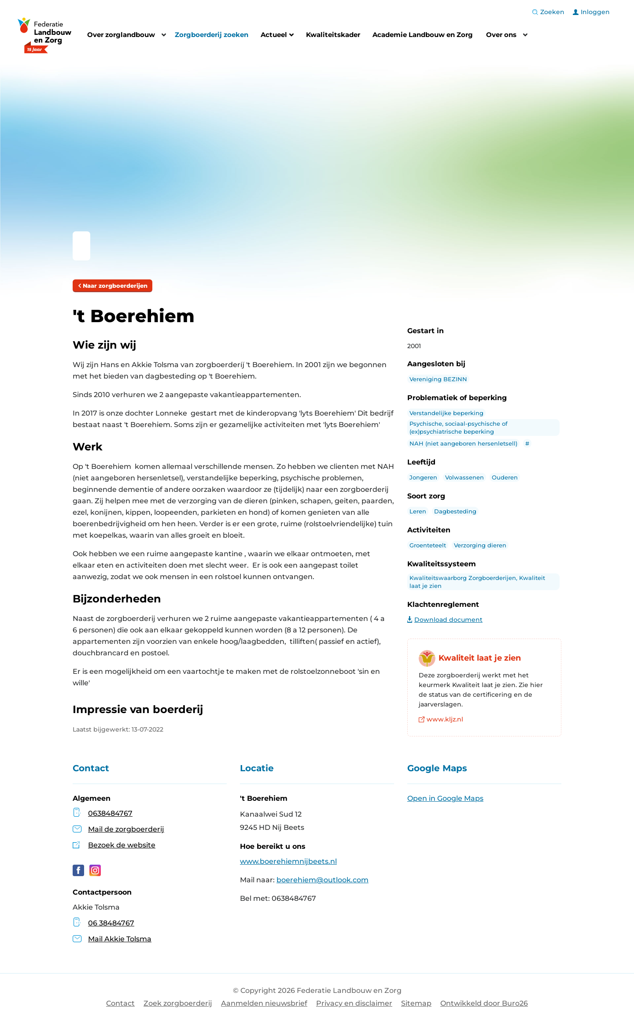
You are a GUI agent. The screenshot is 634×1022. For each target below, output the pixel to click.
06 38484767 (103, 923)
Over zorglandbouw (121, 34)
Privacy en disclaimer (354, 1003)
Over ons (501, 34)
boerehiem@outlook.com (322, 880)
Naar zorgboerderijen (112, 285)
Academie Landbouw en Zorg (422, 34)
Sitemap (416, 1003)
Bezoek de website (121, 845)
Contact (120, 1003)
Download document (445, 620)
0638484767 (110, 813)
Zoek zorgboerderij (178, 1003)
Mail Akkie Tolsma (112, 939)
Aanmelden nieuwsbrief (264, 1003)
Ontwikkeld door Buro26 (484, 1003)
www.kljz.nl (441, 719)
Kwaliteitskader (333, 34)
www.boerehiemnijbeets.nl (288, 861)
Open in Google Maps (445, 798)
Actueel (277, 35)
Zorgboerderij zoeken (211, 34)
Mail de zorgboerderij (126, 829)
